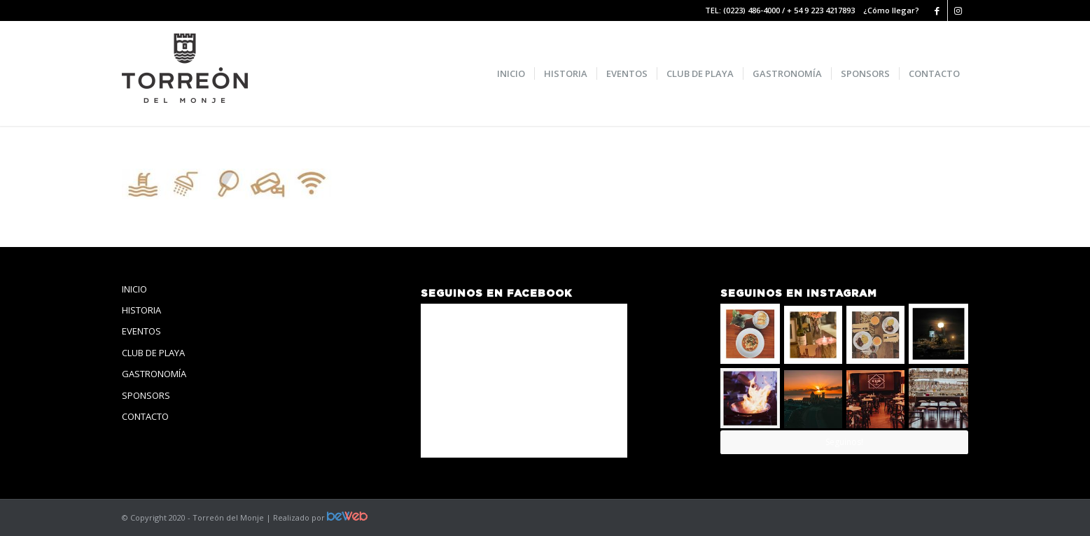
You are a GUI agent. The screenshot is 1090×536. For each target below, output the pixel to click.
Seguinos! (844, 442)
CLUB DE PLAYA (153, 352)
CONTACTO (145, 416)
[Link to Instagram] (958, 10)
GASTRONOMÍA (154, 373)
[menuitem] (511, 73)
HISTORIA (141, 310)
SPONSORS (146, 395)
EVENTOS (141, 331)
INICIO (134, 289)
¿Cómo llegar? (891, 10)
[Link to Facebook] (937, 10)
